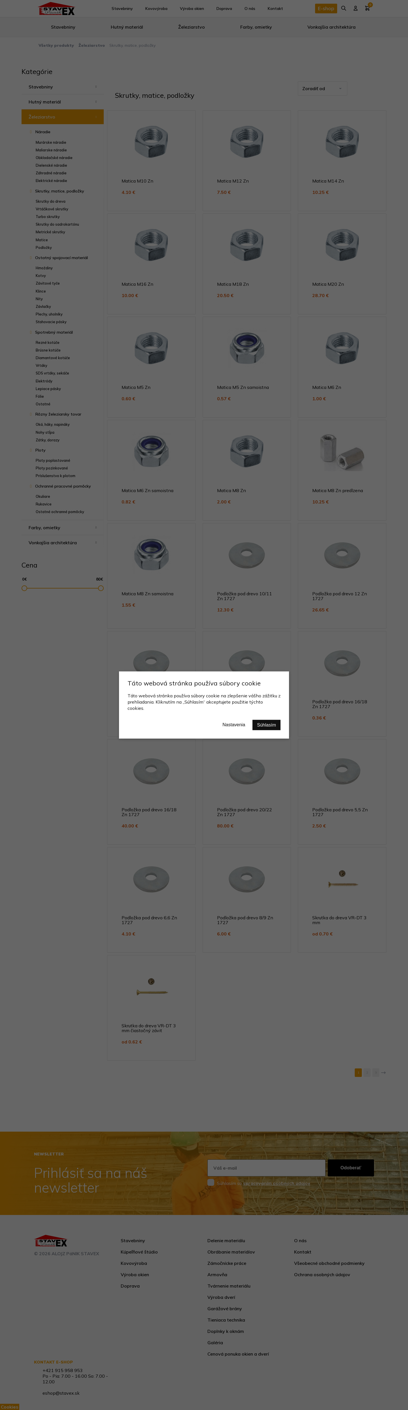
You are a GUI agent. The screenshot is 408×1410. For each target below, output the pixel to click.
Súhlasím (266, 725)
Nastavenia (233, 724)
